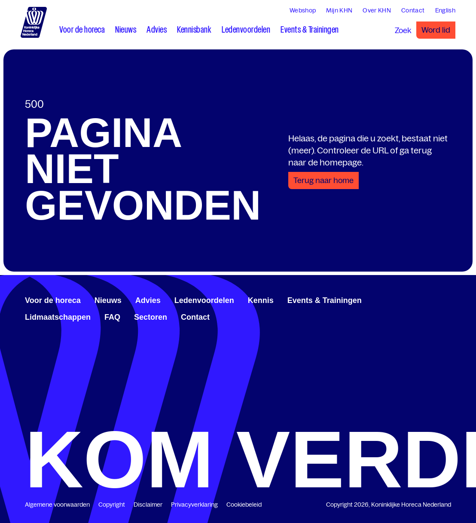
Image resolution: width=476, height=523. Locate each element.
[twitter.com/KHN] (433, 299)
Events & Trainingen (324, 300)
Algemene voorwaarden (57, 504)
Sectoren (150, 317)
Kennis (261, 300)
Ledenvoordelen (204, 300)
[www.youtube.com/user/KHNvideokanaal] (440, 299)
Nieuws (108, 300)
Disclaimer (148, 504)
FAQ (112, 317)
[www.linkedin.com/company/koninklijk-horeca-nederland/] (427, 299)
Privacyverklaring (194, 504)
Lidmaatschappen (58, 317)
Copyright (111, 504)
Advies (148, 300)
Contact (195, 317)
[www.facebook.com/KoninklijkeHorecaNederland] (420, 299)
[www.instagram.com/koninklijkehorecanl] (447, 299)
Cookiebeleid (244, 504)
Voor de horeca (53, 300)
